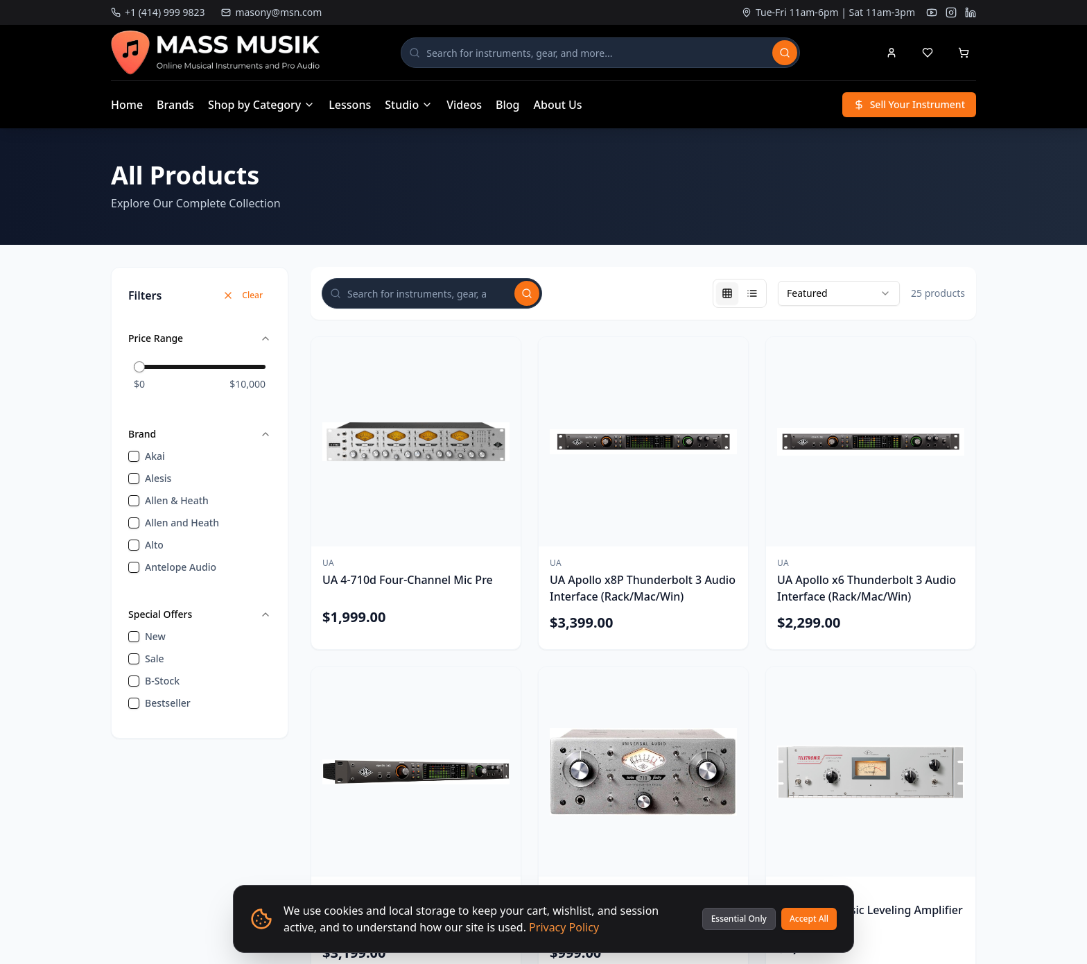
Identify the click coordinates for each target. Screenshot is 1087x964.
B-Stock (162, 680)
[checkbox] (133, 456)
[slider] (139, 366)
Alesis (158, 478)
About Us (558, 104)
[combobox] (839, 293)
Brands (175, 104)
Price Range (199, 338)
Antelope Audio (180, 567)
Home (127, 104)
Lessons (350, 104)
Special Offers (199, 614)
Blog (507, 104)
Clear (243, 295)
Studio (409, 104)
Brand (199, 433)
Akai (155, 456)
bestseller (168, 702)
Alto (154, 544)
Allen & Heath (177, 500)
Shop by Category (261, 104)
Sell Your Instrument (909, 104)
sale (154, 658)
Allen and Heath (182, 522)
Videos (464, 104)
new (155, 636)
